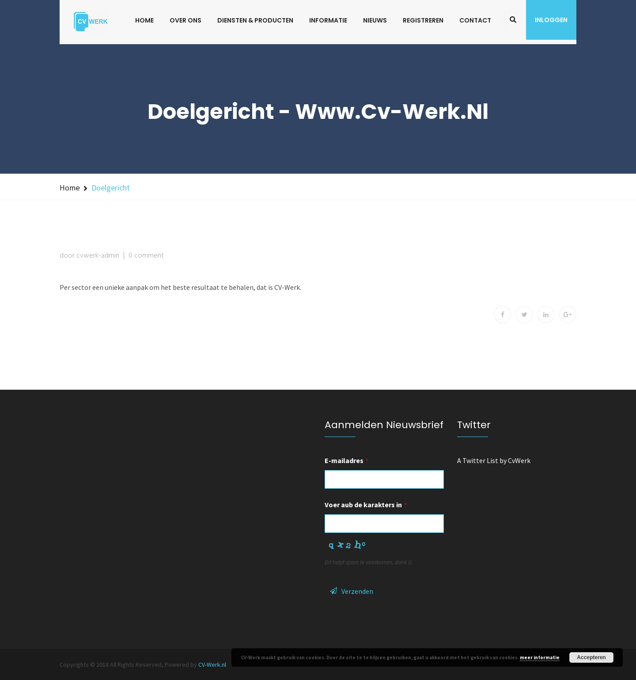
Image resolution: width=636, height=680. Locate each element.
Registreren (423, 20)
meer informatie (540, 657)
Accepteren (591, 657)
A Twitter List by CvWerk (493, 460)
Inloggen (551, 19)
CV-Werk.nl (212, 665)
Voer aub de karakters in (366, 504)
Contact (475, 20)
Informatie (328, 20)
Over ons (185, 20)
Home (144, 20)
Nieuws (375, 20)
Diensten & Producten (255, 20)
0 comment (146, 256)
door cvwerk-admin (89, 256)
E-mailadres (347, 460)
